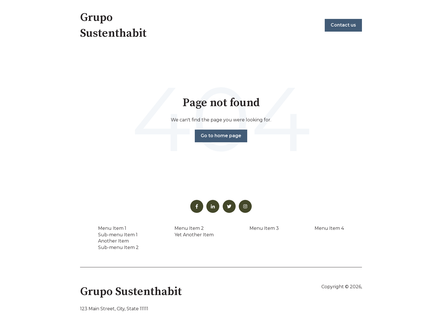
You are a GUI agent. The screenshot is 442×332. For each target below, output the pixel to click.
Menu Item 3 (264, 228)
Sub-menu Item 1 (118, 234)
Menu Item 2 (189, 228)
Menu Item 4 (329, 228)
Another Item (113, 241)
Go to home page (221, 135)
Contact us (343, 25)
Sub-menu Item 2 (118, 247)
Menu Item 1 (112, 228)
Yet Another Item (194, 234)
